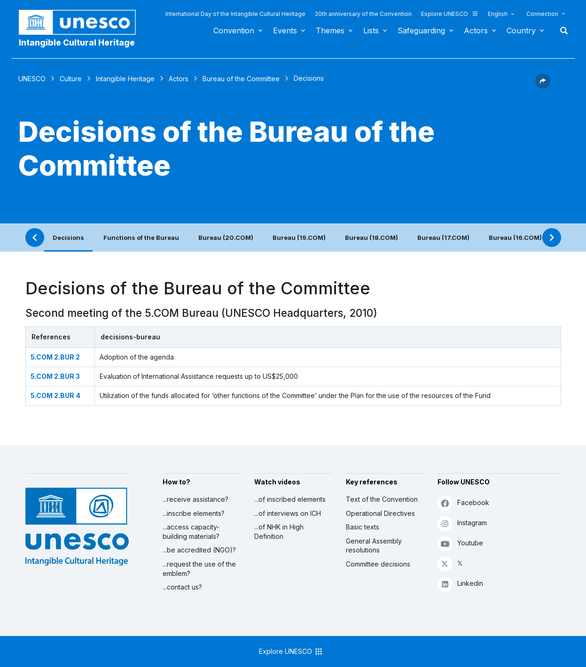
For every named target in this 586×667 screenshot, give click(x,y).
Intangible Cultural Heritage (77, 42)
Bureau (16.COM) (515, 237)
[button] (542, 86)
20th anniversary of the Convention (363, 13)
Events (285, 30)
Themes (330, 30)
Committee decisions (378, 564)
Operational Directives (380, 513)
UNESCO (32, 79)
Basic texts (362, 527)
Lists (371, 30)
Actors (476, 30)
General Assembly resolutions (374, 545)
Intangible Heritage (125, 79)
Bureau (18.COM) (371, 237)
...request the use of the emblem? (199, 568)
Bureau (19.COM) (299, 237)
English (498, 13)
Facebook (463, 503)
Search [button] (561, 30)
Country (521, 30)
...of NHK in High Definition (279, 531)
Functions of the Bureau (141, 237)
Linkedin (460, 583)
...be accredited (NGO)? (199, 550)
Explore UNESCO (449, 13)
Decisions (68, 237)
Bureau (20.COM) (225, 237)
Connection (542, 13)
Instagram (462, 523)
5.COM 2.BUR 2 (55, 357)
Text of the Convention (382, 499)
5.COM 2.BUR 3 (55, 376)
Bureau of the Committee (241, 79)
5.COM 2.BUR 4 (55, 395)
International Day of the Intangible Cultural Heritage (235, 13)
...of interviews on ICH (287, 513)
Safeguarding (421, 30)
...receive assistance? (195, 499)
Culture (71, 79)
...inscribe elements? (194, 513)
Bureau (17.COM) (443, 237)
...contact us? (182, 587)
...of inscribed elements (290, 499)
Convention (233, 30)
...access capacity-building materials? (191, 531)
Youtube (460, 543)
